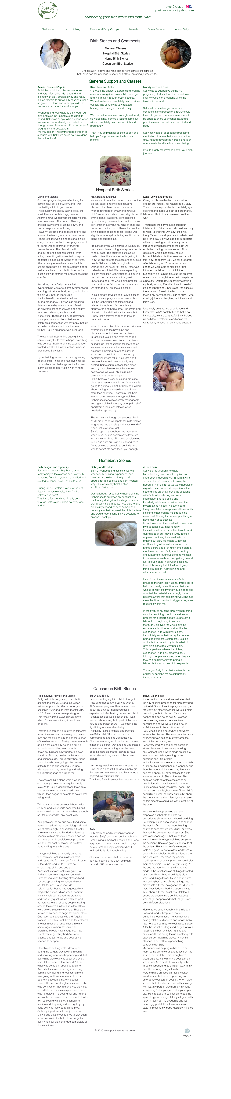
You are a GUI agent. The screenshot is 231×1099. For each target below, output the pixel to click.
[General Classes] (115, 48)
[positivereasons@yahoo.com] (174, 10)
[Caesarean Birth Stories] (117, 64)
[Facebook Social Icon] (190, 6)
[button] (104, 29)
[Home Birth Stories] (116, 58)
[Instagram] (187, 6)
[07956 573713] (175, 6)
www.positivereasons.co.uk (119, 1030)
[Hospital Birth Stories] (116, 53)
